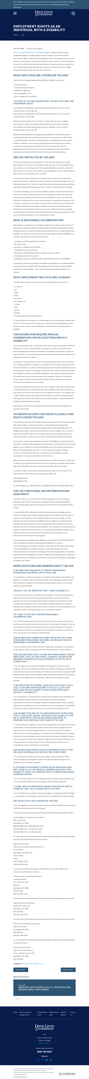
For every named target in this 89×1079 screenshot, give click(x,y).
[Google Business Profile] (47, 1060)
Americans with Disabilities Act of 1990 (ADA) (28, 53)
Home (15, 1012)
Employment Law (26, 964)
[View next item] (20, 998)
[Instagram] (51, 1060)
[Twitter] (42, 1060)
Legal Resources (38, 964)
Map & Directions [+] (44, 1043)
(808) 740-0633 (44, 1051)
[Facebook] (38, 1060)
